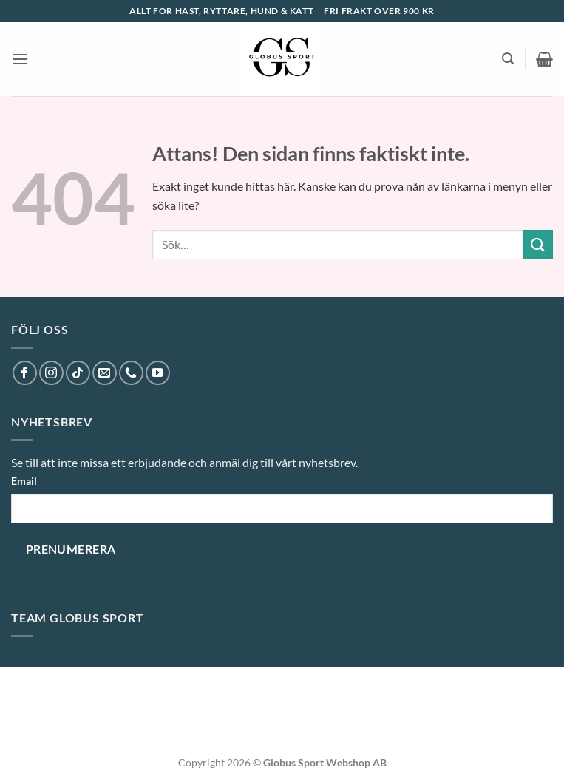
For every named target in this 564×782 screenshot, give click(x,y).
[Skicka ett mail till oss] (104, 373)
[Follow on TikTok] (78, 373)
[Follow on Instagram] (51, 373)
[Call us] (131, 373)
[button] (20, 59)
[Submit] (538, 244)
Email (24, 481)
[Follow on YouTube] (158, 373)
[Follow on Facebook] (25, 373)
